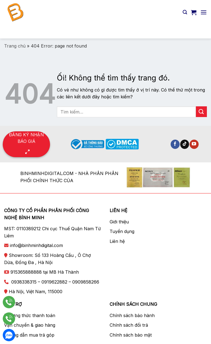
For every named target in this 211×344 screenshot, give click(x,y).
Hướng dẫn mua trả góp (29, 335)
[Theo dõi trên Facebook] (175, 144)
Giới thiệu (119, 221)
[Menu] (203, 12)
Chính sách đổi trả (129, 325)
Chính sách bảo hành (132, 315)
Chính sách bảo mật (131, 335)
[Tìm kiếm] (185, 12)
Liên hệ (117, 241)
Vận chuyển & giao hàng (29, 325)
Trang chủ (15, 46)
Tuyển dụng (122, 231)
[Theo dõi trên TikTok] (184, 144)
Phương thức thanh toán (29, 315)
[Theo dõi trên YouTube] (194, 144)
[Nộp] (200, 31)
